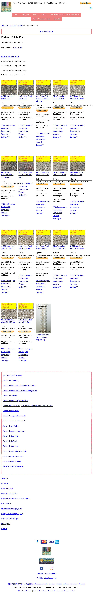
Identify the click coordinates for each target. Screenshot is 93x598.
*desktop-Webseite (25, 591)
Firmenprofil (5, 524)
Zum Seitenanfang (40, 591)
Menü (16, 15)
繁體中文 (11, 584)
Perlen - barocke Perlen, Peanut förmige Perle (20, 391)
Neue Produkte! (7, 488)
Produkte (13, 25)
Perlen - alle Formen (10, 380)
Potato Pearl (17, 47)
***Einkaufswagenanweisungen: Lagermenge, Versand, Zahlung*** (8, 131)
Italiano (66, 584)
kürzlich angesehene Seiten (58, 591)
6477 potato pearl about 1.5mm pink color (25, 174)
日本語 (26, 584)
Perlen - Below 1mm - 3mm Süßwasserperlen (19, 385)
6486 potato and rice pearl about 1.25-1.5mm (7, 174)
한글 (31, 584)
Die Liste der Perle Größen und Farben (65, 15)
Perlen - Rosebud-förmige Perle (15, 451)
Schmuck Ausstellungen (10, 519)
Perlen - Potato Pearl (10, 57)
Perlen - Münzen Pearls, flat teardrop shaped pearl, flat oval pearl (28, 406)
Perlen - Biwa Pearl (10, 396)
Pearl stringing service (41, 19)
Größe (44, 15)
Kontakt (57, 19)
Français (59, 584)
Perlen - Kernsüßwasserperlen (14, 431)
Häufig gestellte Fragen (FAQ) (12, 514)
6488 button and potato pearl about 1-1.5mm (42, 98)
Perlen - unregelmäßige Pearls (14, 416)
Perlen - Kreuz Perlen (11, 411)
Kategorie (25, 15)
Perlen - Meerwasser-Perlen (13, 456)
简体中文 (19, 584)
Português (73, 584)
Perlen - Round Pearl (10, 446)
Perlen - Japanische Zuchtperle (14, 421)
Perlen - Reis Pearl (10, 441)
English (44, 584)
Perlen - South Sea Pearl (12, 461)
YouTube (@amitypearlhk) (46, 578)
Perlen (20, 25)
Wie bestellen (6, 504)
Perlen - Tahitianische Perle (13, 466)
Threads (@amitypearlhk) (46, 573)
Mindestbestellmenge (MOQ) (11, 509)
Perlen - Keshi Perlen (10, 426)
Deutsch (38, 584)
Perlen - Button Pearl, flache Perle (15, 401)
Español (52, 584)
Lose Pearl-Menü (46, 31)
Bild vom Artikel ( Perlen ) (12, 375)
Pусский (82, 584)
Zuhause (4, 25)
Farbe (35, 15)
